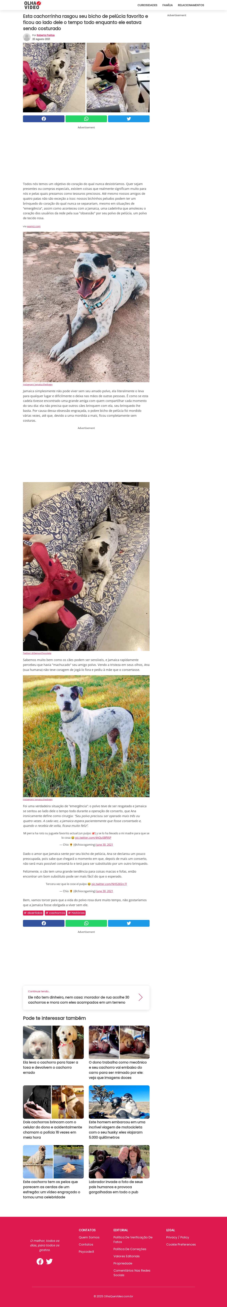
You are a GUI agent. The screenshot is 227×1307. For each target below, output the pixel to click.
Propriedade (123, 1263)
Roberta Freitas (46, 35)
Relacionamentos (191, 5)
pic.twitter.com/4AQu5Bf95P (93, 838)
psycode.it (86, 1251)
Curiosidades (147, 5)
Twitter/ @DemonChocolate (37, 653)
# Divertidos (33, 913)
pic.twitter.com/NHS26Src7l (109, 884)
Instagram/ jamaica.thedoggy (38, 384)
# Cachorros (55, 913)
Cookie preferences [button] (181, 1244)
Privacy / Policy (177, 1237)
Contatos (86, 1244)
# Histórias (76, 913)
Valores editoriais (127, 1256)
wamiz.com (33, 226)
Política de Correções (130, 1249)
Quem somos (89, 1237)
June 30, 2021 (104, 845)
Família (167, 5)
